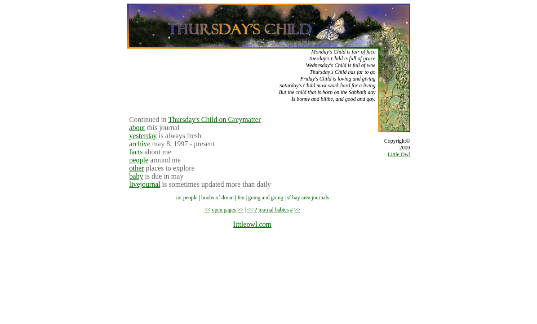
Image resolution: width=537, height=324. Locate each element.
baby (136, 176)
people (139, 160)
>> (240, 210)
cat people (187, 197)
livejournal (144, 184)
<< (207, 210)
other (136, 168)
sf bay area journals (308, 197)
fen (241, 197)
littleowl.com (252, 224)
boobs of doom (217, 197)
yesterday (143, 136)
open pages (224, 210)
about (137, 127)
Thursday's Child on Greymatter (214, 119)
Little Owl (399, 154)
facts (136, 152)
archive (140, 144)
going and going (265, 197)
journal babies (273, 210)
